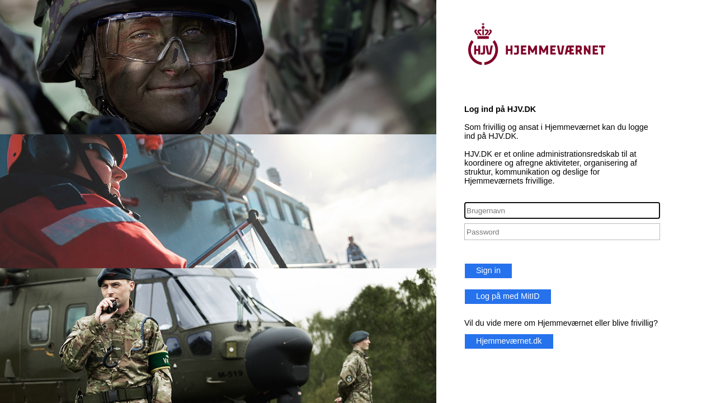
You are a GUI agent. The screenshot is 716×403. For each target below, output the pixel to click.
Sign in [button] (488, 270)
